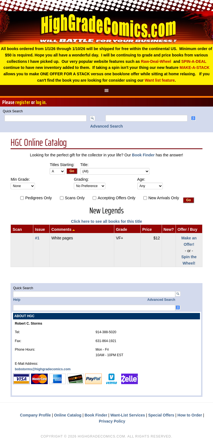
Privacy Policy (112, 421)
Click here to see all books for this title (106, 221)
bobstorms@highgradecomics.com (42, 369)
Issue (40, 229)
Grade (121, 229)
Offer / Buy (187, 229)
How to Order (190, 415)
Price (147, 229)
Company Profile (35, 415)
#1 (37, 238)
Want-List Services (127, 415)
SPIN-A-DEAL (193, 61)
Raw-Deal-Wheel (156, 61)
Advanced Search (106, 126)
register (22, 102)
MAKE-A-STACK (195, 67)
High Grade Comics (106, 27)
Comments (61, 229)
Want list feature (160, 80)
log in (40, 102)
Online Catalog (68, 415)
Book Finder (143, 155)
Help (16, 300)
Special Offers (161, 415)
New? (169, 229)
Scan (17, 229)
